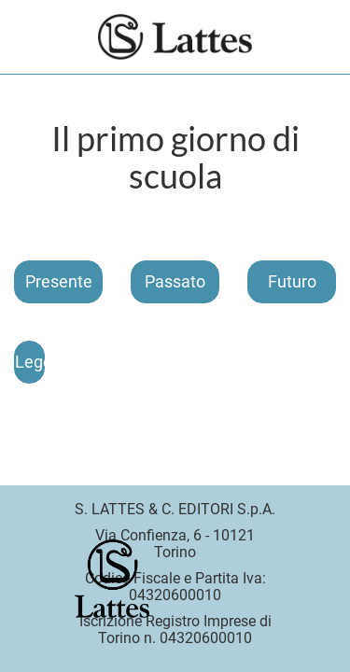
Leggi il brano (30, 361)
